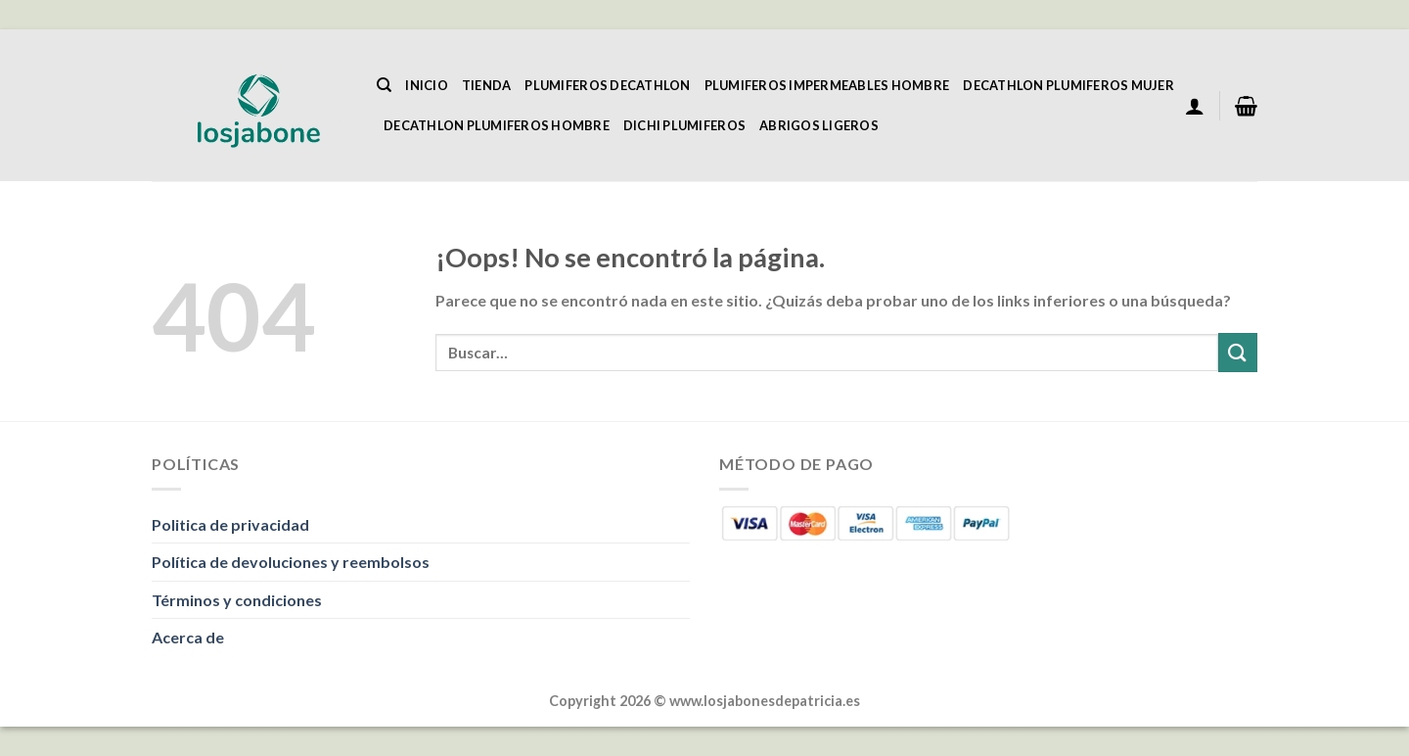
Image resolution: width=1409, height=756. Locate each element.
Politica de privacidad (230, 524)
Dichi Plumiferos (684, 125)
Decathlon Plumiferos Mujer (1068, 85)
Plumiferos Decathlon (607, 85)
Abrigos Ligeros (819, 125)
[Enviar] (1237, 352)
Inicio (426, 85)
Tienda (487, 85)
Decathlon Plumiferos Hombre (497, 125)
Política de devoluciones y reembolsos (291, 561)
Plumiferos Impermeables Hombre (827, 85)
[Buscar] (384, 85)
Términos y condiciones (237, 600)
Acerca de (188, 637)
